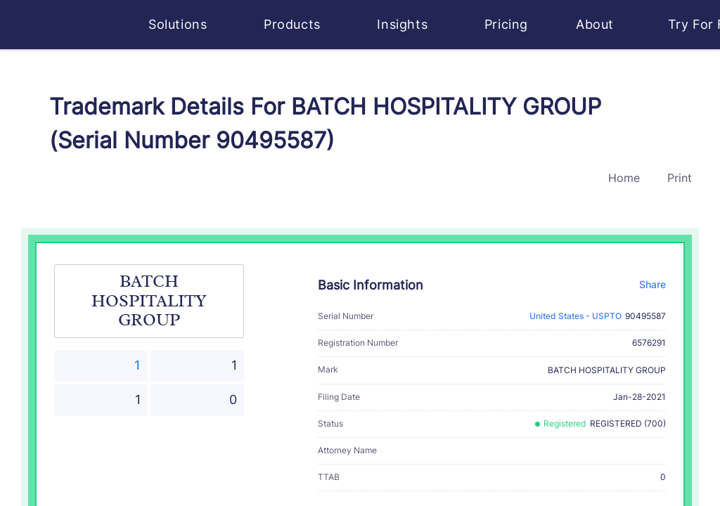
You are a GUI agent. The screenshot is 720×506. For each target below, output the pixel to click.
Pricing (506, 24)
